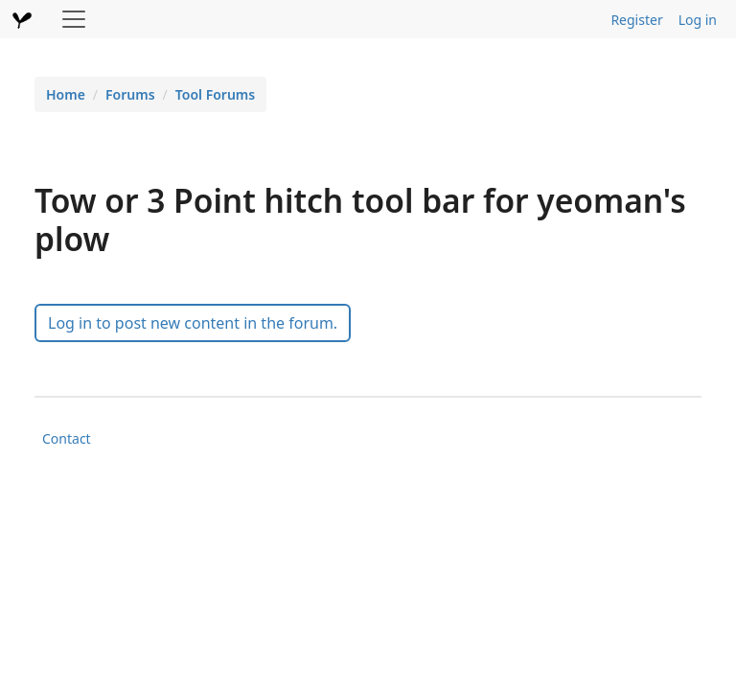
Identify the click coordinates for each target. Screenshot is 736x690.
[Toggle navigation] (74, 19)
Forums (130, 94)
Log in (697, 20)
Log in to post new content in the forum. (192, 323)
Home (65, 94)
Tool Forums (215, 94)
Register (636, 20)
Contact (66, 438)
